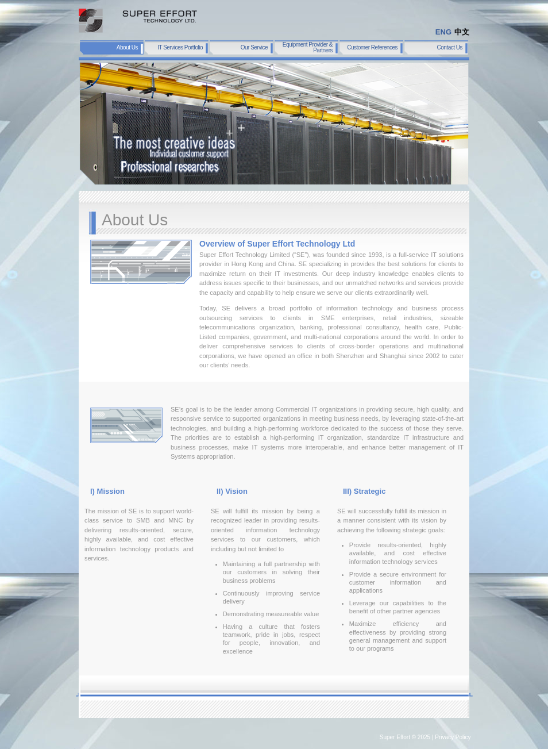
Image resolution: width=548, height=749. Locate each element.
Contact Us (449, 47)
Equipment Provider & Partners (308, 47)
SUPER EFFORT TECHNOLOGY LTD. (138, 21)
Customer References (372, 47)
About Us (127, 47)
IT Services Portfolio (180, 47)
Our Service (254, 47)
